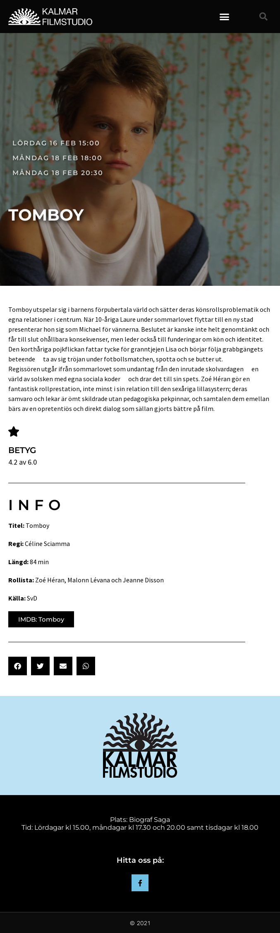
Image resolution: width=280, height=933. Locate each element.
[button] (224, 16)
